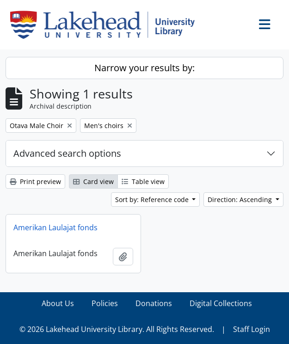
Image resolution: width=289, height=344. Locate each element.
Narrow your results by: (144, 67)
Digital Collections (221, 303)
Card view (93, 181)
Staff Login (251, 329)
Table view (143, 181)
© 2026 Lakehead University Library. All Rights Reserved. (116, 329)
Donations (153, 303)
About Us (58, 303)
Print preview (35, 181)
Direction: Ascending (241, 199)
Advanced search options (67, 153)
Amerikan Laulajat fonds (55, 227)
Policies (105, 303)
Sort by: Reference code (153, 199)
